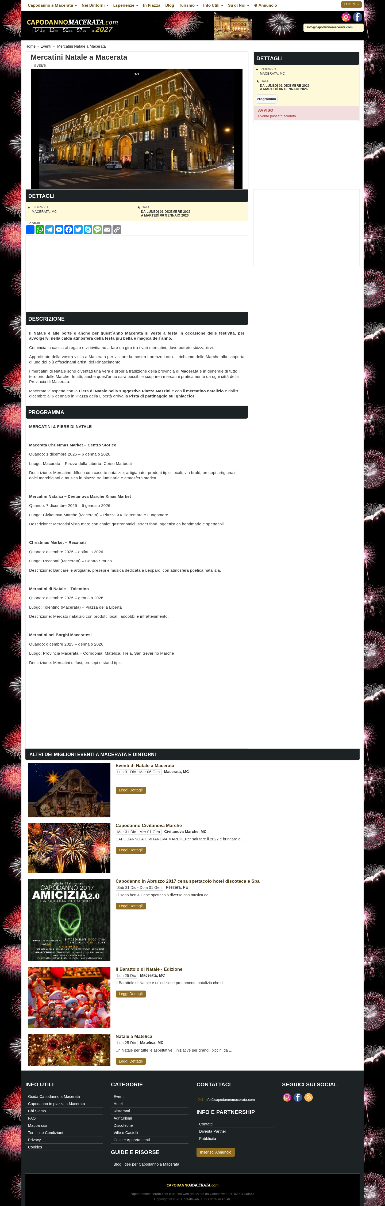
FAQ (32, 1118)
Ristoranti (122, 1111)
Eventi (40, 66)
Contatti (206, 1124)
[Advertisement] (137, 273)
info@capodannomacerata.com (329, 27)
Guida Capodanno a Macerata (54, 1096)
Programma (266, 99)
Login (351, 4)
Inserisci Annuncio (215, 1152)
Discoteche (123, 1125)
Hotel (118, 1104)
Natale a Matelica (134, 1036)
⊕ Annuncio (265, 5)
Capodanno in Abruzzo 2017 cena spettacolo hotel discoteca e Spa (188, 881)
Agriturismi (123, 1118)
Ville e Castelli (126, 1133)
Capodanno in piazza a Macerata (56, 1104)
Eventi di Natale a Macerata (145, 765)
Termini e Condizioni (45, 1133)
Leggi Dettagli (131, 790)
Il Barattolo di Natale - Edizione (149, 969)
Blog (169, 5)
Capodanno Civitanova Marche (149, 825)
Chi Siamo (37, 1111)
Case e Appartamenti (132, 1140)
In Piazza (151, 5)
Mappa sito (37, 1125)
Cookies (35, 1147)
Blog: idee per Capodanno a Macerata (146, 1164)
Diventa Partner (212, 1131)
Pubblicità (207, 1138)
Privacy (34, 1140)
